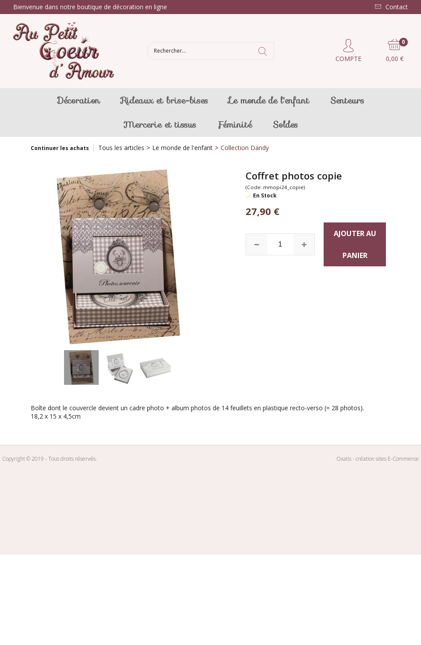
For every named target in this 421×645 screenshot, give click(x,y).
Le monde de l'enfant (269, 100)
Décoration (78, 100)
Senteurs (347, 100)
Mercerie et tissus (159, 125)
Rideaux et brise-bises (164, 100)
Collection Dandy (245, 147)
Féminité (234, 125)
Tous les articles (121, 147)
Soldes (285, 125)
